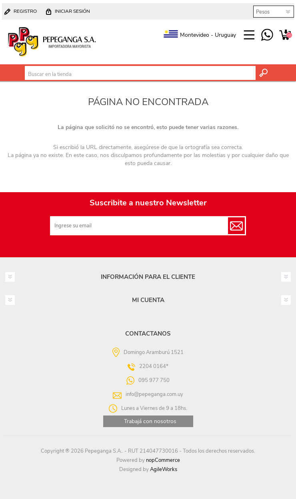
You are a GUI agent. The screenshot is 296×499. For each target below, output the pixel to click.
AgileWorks (163, 469)
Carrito (285, 35)
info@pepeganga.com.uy (154, 394)
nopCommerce (163, 460)
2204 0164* (153, 366)
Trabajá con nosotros (150, 421)
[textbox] (140, 74)
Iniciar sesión (72, 11)
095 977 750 (267, 35)
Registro (25, 11)
